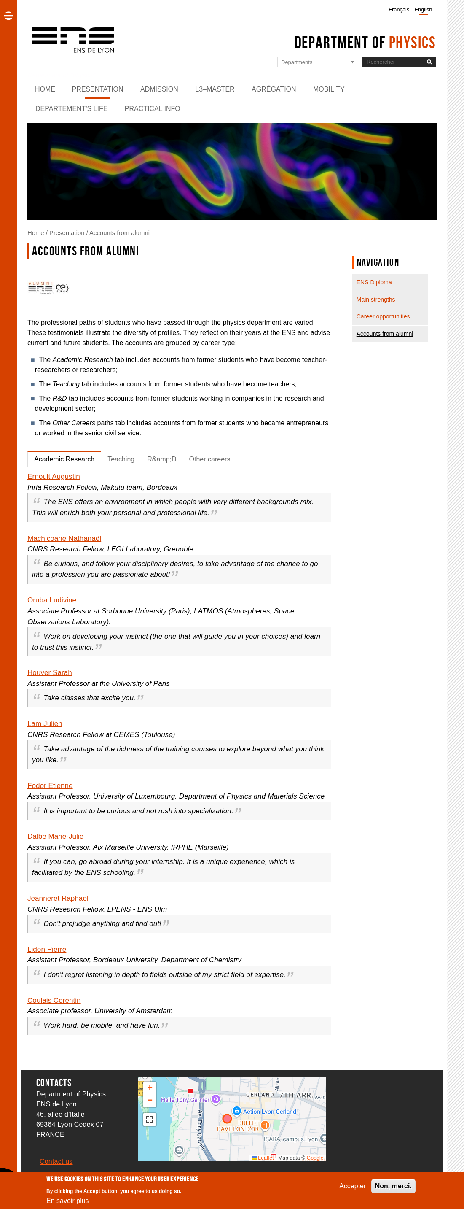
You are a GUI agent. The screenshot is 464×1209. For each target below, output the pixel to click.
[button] (149, 1088)
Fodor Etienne (50, 785)
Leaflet (263, 1158)
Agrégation (274, 89)
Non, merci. (393, 1186)
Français (399, 9)
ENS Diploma (374, 282)
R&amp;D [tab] (161, 459)
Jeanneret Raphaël (58, 898)
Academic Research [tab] (64, 459)
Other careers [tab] (210, 459)
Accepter (352, 1186)
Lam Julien (44, 723)
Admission (159, 89)
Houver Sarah (49, 672)
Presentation (97, 89)
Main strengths (376, 299)
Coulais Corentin (54, 1000)
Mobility (329, 89)
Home (45, 89)
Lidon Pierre (46, 949)
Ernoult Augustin (53, 476)
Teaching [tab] (120, 459)
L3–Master (214, 89)
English (423, 9)
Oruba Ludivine (51, 600)
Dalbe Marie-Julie (55, 836)
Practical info (152, 108)
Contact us (56, 1161)
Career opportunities (383, 316)
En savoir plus (67, 1200)
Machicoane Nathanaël (64, 538)
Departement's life (71, 108)
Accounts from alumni (119, 232)
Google (315, 1158)
